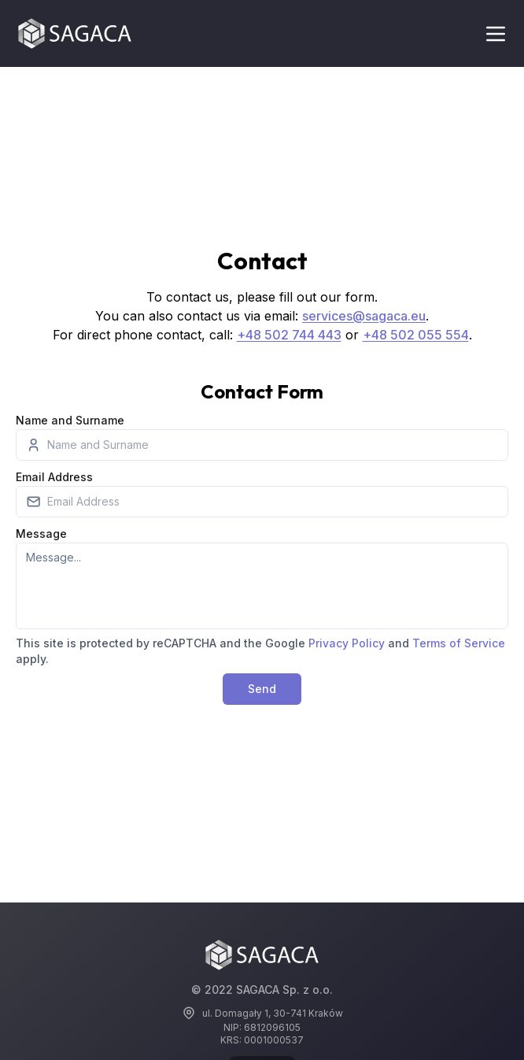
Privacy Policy (346, 643)
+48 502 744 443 (289, 335)
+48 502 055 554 (416, 335)
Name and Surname (70, 420)
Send (262, 688)
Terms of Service (458, 643)
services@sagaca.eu (364, 316)
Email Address (54, 477)
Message (41, 533)
